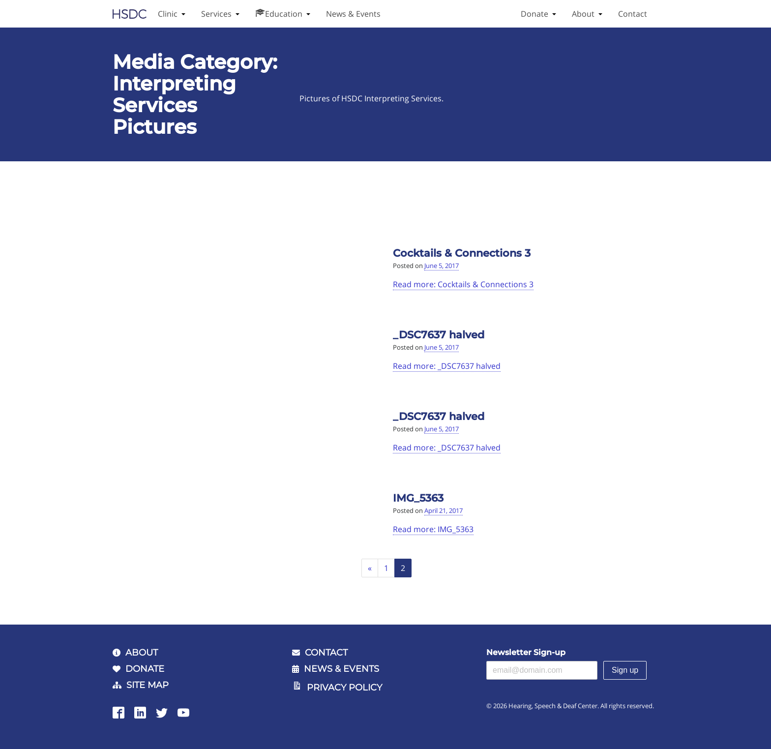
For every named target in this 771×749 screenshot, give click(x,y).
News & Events (353, 13)
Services (216, 13)
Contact (632, 13)
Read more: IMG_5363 (433, 529)
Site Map (147, 685)
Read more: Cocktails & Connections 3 (463, 284)
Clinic (168, 13)
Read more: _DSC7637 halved (447, 365)
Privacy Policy (344, 687)
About (583, 13)
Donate (534, 13)
